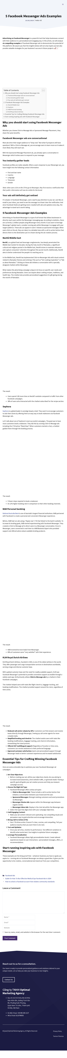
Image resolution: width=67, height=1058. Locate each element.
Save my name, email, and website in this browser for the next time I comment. (33, 932)
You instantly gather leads (16, 98)
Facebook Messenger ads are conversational (21, 95)
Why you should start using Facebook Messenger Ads (22, 93)
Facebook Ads (10, 875)
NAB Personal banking (15, 109)
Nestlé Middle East (14, 105)
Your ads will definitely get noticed (18, 100)
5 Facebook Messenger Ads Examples (17, 102)
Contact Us (9, 980)
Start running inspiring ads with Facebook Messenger (22, 117)
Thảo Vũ (38, 20)
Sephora (10, 107)
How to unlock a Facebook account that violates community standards (30, 882)
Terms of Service (58, 1036)
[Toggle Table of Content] (42, 90)
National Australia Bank (11, 513)
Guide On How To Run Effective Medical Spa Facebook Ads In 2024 (28, 878)
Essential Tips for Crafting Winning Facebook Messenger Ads (24, 114)
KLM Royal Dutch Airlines (15, 112)
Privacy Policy (57, 1031)
